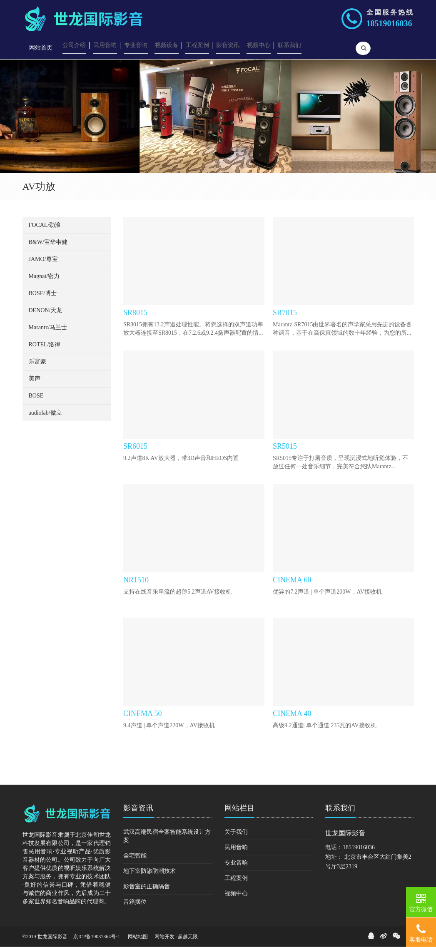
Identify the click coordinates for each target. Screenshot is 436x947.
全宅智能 (135, 856)
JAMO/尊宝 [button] (43, 259)
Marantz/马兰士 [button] (48, 327)
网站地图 (138, 937)
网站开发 (164, 937)
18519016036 (389, 23)
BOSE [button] (36, 396)
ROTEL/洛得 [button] (45, 344)
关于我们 (236, 832)
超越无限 (188, 937)
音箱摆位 (135, 902)
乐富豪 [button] (37, 361)
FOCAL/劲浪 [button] (45, 225)
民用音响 (236, 847)
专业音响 (236, 863)
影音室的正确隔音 (146, 886)
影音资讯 (138, 808)
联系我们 (340, 808)
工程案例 (236, 878)
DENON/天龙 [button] (45, 310)
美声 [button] (34, 378)
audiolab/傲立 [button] (45, 413)
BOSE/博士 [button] (43, 293)
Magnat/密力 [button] (44, 276)
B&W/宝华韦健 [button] (48, 242)
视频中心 (236, 893)
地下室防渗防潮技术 (149, 871)
